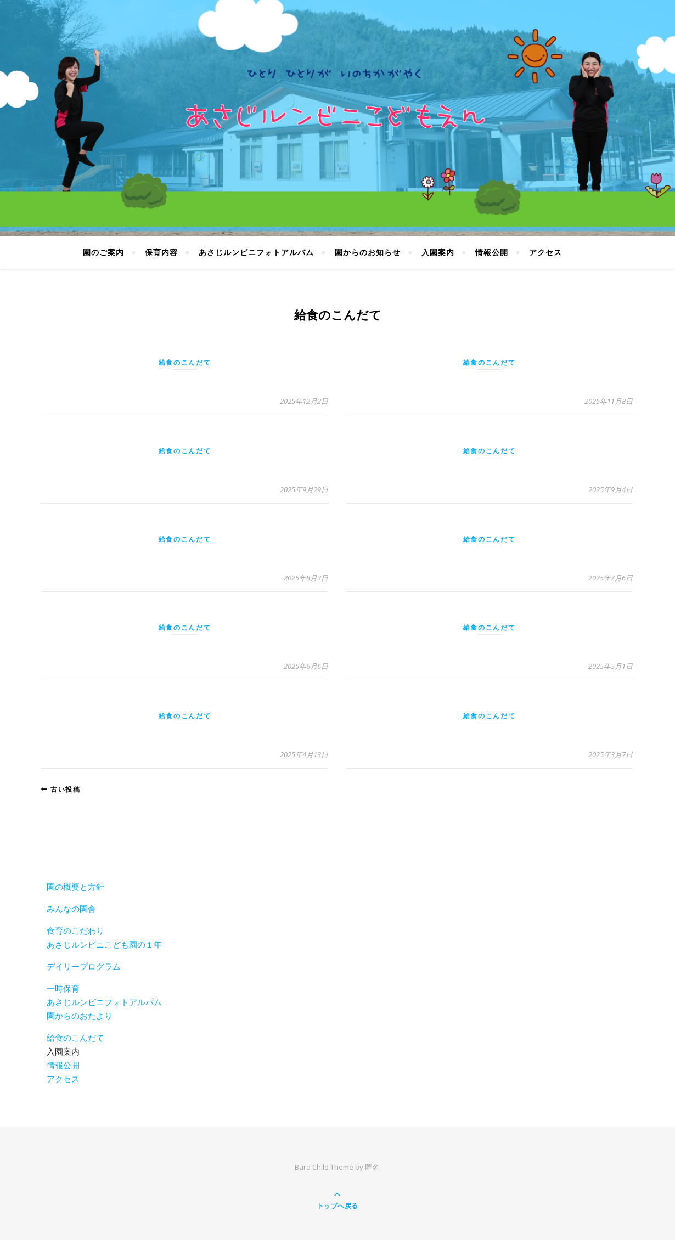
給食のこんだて (185, 362)
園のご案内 (103, 252)
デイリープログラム (84, 966)
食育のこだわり (75, 930)
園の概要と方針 (75, 886)
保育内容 (161, 252)
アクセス (545, 252)
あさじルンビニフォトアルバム (256, 252)
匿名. (373, 1167)
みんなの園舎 (71, 908)
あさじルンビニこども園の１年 (104, 944)
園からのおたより (80, 1015)
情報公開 (491, 252)
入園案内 (437, 252)
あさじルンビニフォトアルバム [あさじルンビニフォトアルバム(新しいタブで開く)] (104, 1001)
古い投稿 (60, 789)
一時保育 (63, 988)
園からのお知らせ (368, 252)
